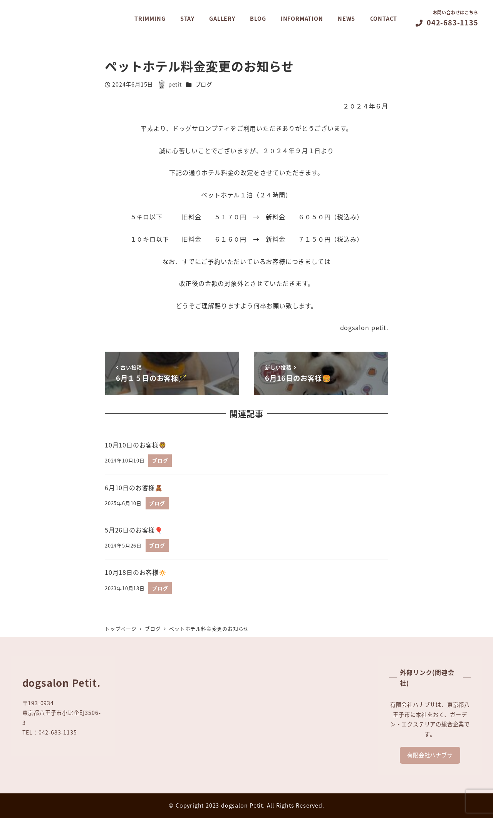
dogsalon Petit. (243, 805)
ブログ (203, 84)
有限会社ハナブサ (430, 755)
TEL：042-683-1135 (49, 732)
